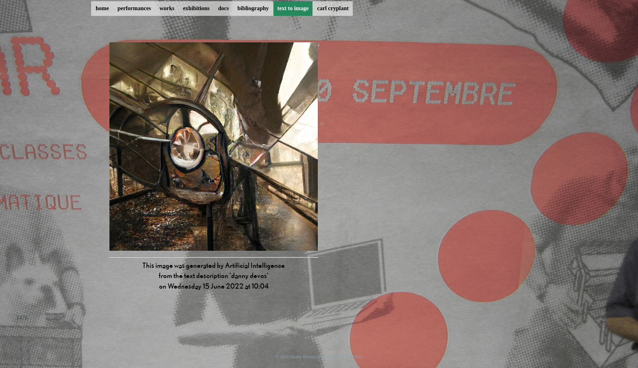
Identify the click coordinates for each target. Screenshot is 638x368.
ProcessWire (351, 356)
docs (223, 8)
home (102, 8)
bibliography (253, 8)
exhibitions (196, 8)
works (167, 8)
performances (134, 8)
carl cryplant (332, 8)
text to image (293, 8)
